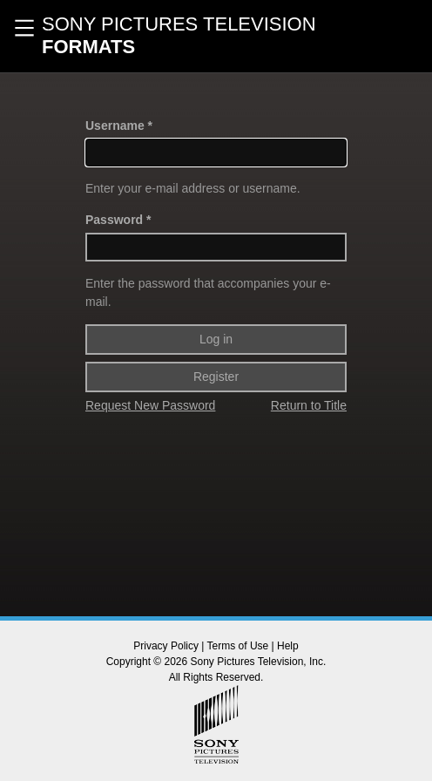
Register (216, 377)
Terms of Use (238, 646)
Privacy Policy (166, 646)
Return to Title (309, 405)
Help (288, 646)
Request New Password (150, 405)
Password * (118, 220)
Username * (118, 125)
